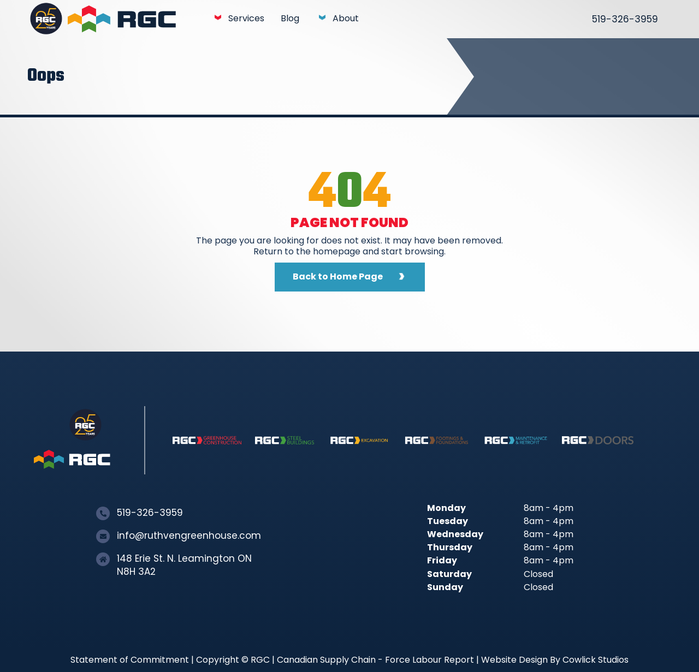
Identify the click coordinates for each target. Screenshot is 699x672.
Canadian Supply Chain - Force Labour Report (375, 659)
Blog (290, 18)
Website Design (514, 659)
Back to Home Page (338, 276)
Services (246, 18)
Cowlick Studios (595, 659)
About (346, 18)
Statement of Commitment (129, 659)
